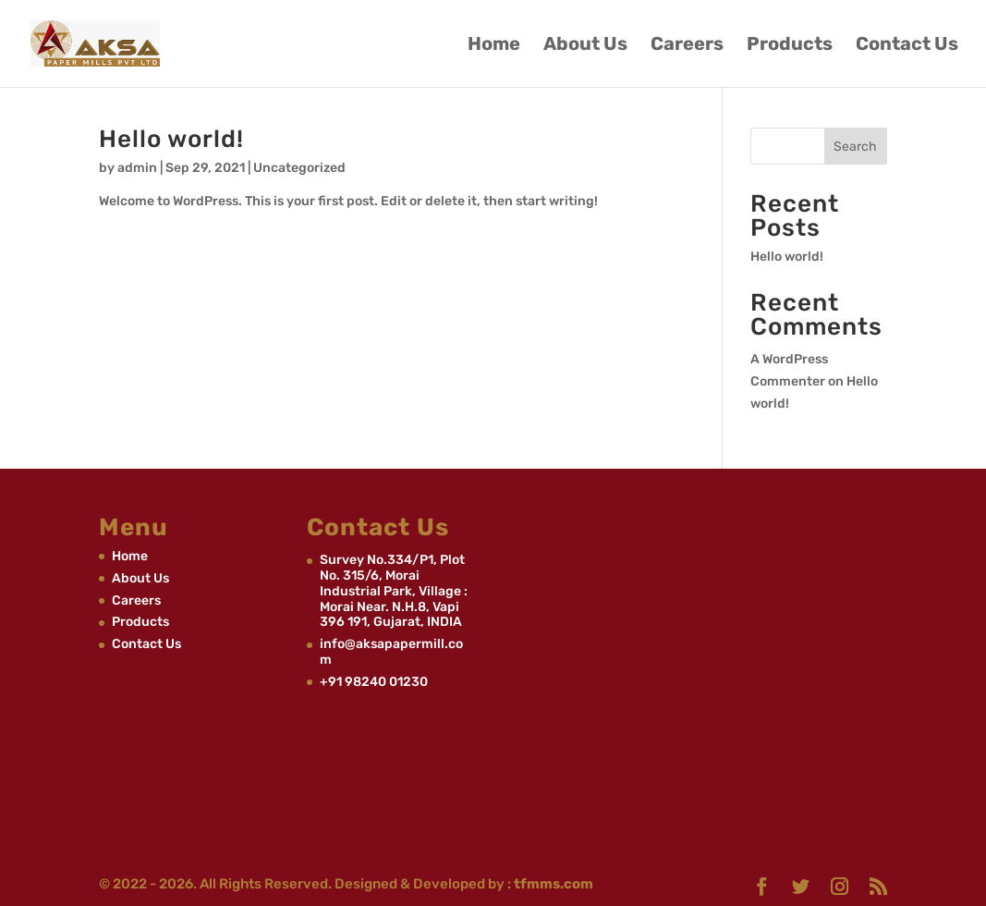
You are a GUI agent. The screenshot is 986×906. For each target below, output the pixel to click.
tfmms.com (552, 883)
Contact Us (907, 46)
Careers (687, 46)
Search (855, 146)
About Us (585, 46)
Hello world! (171, 139)
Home (494, 46)
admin (137, 168)
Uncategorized (299, 168)
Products (790, 46)
